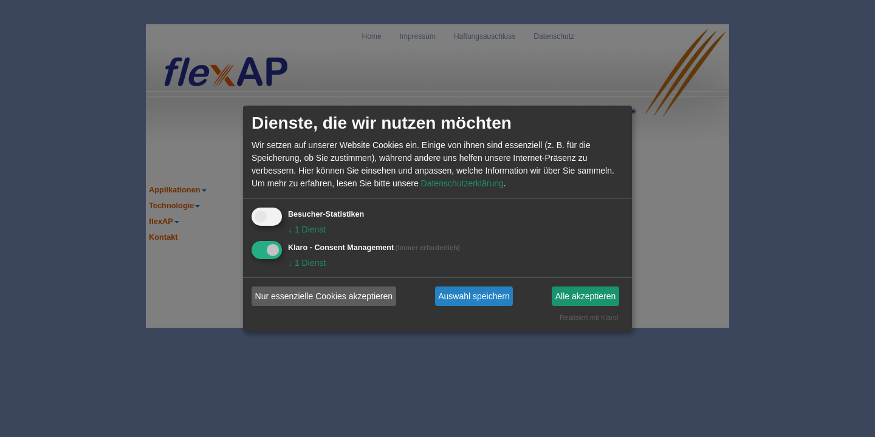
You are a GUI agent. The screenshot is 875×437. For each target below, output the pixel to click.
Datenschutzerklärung (462, 183)
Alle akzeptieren (585, 296)
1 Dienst (307, 229)
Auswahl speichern (474, 296)
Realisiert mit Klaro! (589, 317)
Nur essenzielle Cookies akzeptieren (324, 296)
